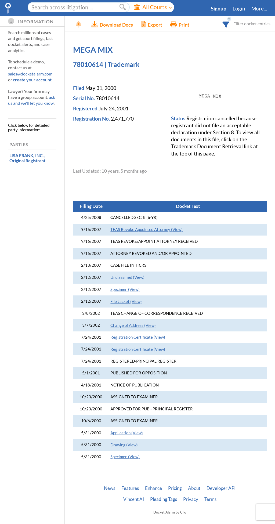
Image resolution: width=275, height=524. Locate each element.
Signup (218, 9)
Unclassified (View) (127, 277)
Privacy (190, 499)
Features (130, 488)
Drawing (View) (124, 445)
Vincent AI (133, 499)
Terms (210, 499)
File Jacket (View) (126, 301)
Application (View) (126, 433)
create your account (32, 79)
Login (239, 9)
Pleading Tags (163, 499)
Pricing (175, 488)
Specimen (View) (125, 289)
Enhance (153, 488)
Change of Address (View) (133, 325)
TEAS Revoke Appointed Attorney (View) (146, 229)
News (109, 488)
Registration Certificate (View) (137, 337)
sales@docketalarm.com (30, 73)
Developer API (221, 488)
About (194, 488)
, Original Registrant (27, 158)
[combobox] (226, 23)
